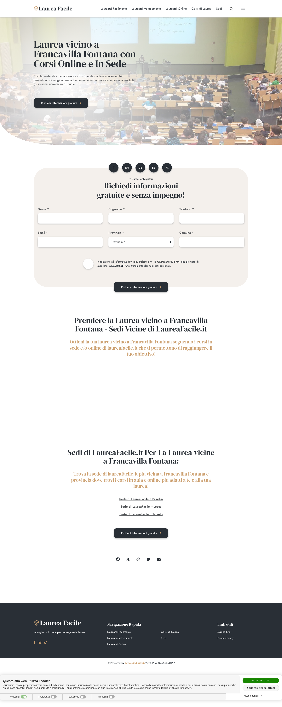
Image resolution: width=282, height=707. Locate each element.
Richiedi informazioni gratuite (141, 287)
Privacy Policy (225, 638)
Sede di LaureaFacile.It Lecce (141, 507)
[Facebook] (118, 559)
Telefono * (186, 209)
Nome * (43, 209)
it (113, 168)
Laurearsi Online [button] (174, 8)
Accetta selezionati (261, 688)
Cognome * (116, 209)
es (154, 168)
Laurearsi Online (116, 644)
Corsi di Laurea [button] (200, 8)
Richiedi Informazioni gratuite (62, 103)
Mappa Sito (224, 632)
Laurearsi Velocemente (120, 638)
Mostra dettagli (261, 696)
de (140, 168)
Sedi (163, 638)
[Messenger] (148, 559)
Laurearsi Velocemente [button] (144, 8)
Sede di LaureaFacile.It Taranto (141, 514)
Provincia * (116, 233)
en (126, 168)
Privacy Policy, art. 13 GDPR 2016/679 (154, 262)
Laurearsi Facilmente (119, 632)
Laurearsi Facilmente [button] (112, 8)
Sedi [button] (218, 8)
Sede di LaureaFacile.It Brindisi (141, 499)
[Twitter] (128, 559)
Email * (43, 233)
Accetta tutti (260, 680)
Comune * (186, 233)
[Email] (70, 242)
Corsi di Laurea (170, 632)
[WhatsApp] (138, 559)
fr (167, 168)
